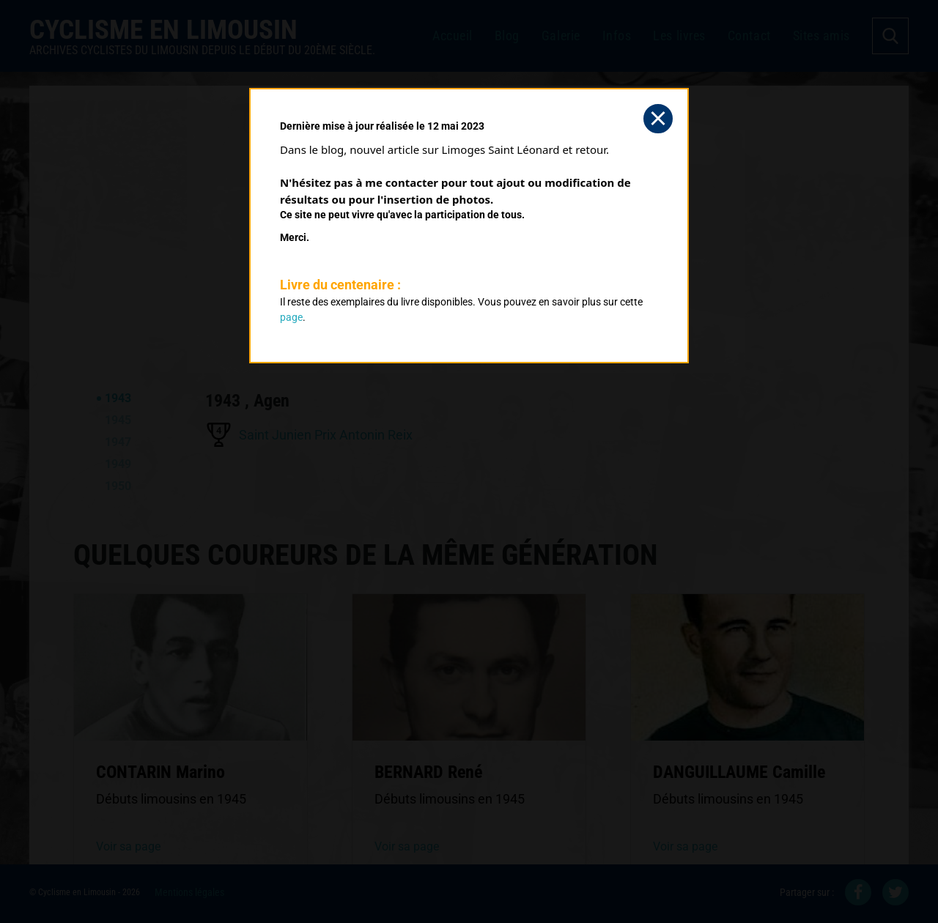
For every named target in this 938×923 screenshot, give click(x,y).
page (291, 317)
